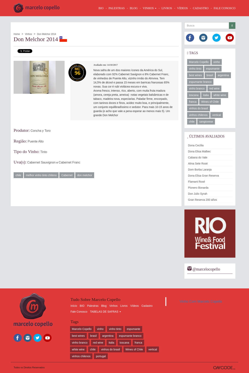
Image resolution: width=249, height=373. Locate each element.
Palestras (117, 8)
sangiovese (206, 121)
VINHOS (149, 8)
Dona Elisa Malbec (199, 151)
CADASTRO (201, 8)
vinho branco (197, 88)
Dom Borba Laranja (200, 169)
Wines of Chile (210, 101)
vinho (216, 62)
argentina (223, 75)
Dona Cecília (196, 145)
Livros (124, 305)
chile (18, 175)
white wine (219, 95)
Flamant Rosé (196, 181)
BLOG (134, 8)
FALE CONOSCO (224, 8)
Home (17, 34)
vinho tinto (195, 68)
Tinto (43, 152)
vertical (216, 115)
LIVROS (166, 8)
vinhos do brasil (198, 108)
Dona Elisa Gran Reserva (203, 175)
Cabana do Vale (197, 157)
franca (193, 101)
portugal (101, 356)
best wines (195, 75)
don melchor (84, 175)
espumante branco (200, 81)
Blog (104, 305)
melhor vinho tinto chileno (41, 175)
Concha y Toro (41, 130)
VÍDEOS (182, 8)
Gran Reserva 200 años (202, 199)
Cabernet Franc (69, 162)
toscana (194, 95)
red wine (214, 88)
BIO (100, 8)
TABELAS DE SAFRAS (105, 311)
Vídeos (134, 305)
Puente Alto (36, 141)
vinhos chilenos (198, 115)
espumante (212, 68)
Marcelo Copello (199, 62)
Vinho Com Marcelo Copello (201, 301)
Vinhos (28, 34)
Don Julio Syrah (197, 193)
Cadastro (147, 305)
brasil (210, 75)
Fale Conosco (79, 311)
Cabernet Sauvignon (41, 162)
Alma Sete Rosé (198, 163)
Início (74, 305)
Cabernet (67, 175)
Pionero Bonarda (198, 187)
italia (206, 95)
